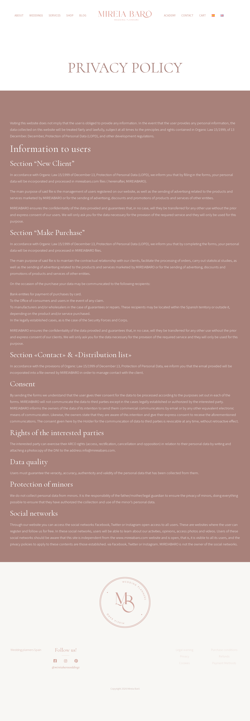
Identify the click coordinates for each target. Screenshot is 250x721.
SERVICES (55, 15)
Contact (187, 15)
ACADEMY (170, 15)
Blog (82, 15)
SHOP (69, 15)
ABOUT (19, 15)
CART (202, 15)
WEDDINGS (36, 15)
